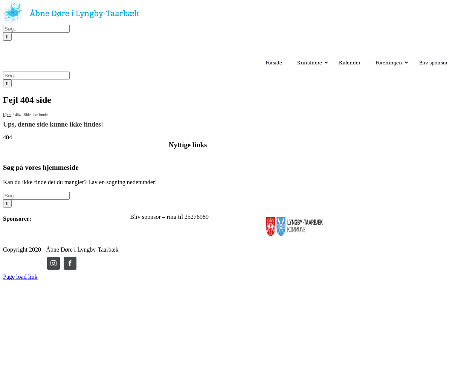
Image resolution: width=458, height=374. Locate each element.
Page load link (20, 304)
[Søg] (7, 80)
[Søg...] (36, 72)
